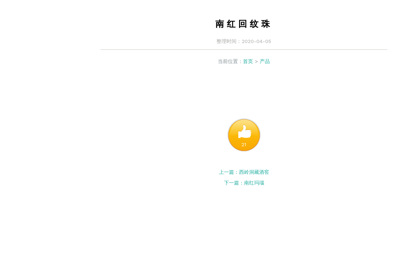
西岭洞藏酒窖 (254, 172)
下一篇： (234, 183)
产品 (265, 61)
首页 (248, 61)
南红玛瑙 (254, 183)
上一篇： (229, 172)
